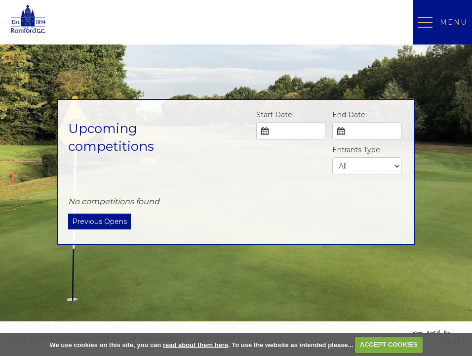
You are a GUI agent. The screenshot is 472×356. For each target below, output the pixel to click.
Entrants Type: (357, 149)
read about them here (195, 344)
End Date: (349, 114)
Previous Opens (99, 221)
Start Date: (275, 114)
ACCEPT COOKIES (389, 344)
